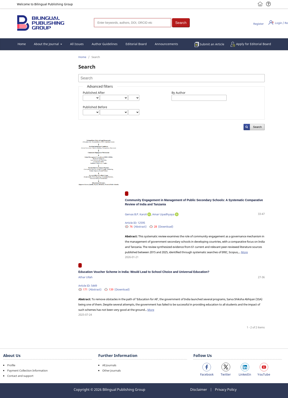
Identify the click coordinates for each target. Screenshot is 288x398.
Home (22, 44)
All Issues (77, 44)
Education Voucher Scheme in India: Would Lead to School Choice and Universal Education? (143, 272)
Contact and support (20, 376)
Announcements (166, 44)
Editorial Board (136, 44)
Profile (11, 365)
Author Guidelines (105, 44)
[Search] (132, 22)
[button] (181, 22)
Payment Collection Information (27, 370)
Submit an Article (212, 44)
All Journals (109, 365)
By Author (179, 93)
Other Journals (111, 370)
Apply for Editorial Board (253, 44)
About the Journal (47, 44)
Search (257, 127)
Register (258, 24)
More (244, 252)
